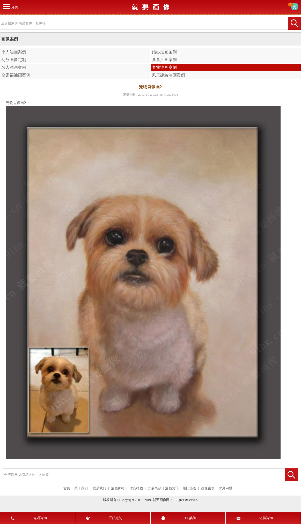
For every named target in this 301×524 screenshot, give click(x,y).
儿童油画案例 (164, 59)
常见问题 (225, 488)
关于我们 (81, 488)
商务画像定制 (13, 59)
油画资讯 (172, 488)
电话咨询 (40, 518)
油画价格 (117, 488)
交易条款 (154, 488)
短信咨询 (266, 518)
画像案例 (208, 488)
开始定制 (115, 518)
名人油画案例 (13, 67)
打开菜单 (6, 6)
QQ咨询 (190, 518)
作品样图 (136, 488)
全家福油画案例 (15, 75)
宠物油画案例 (164, 67)
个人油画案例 (13, 52)
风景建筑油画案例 (168, 75)
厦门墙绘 (189, 488)
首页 (66, 488)
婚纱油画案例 (164, 52)
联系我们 (99, 488)
